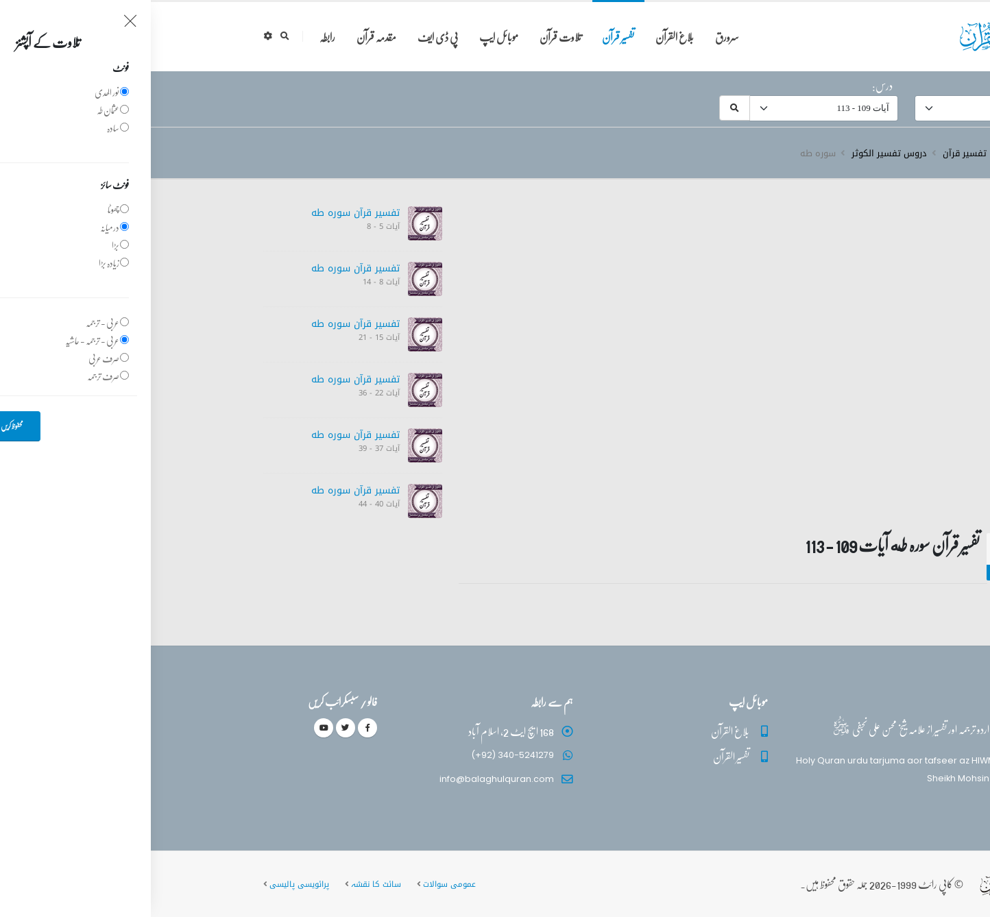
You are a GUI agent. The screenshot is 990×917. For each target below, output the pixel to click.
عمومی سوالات (298, 884)
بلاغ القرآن (524, 36)
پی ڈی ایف (287, 36)
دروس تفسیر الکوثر (738, 153)
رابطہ (176, 36)
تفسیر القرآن (580, 756)
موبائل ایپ (347, 36)
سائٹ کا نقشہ (225, 884)
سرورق (576, 36)
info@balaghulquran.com (346, 779)
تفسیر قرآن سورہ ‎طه (204, 213)
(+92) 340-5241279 (361, 755)
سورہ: (863, 86)
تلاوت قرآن (410, 36)
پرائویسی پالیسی (148, 884)
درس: (731, 86)
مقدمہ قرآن (225, 36)
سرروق (865, 153)
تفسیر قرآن (467, 36)
